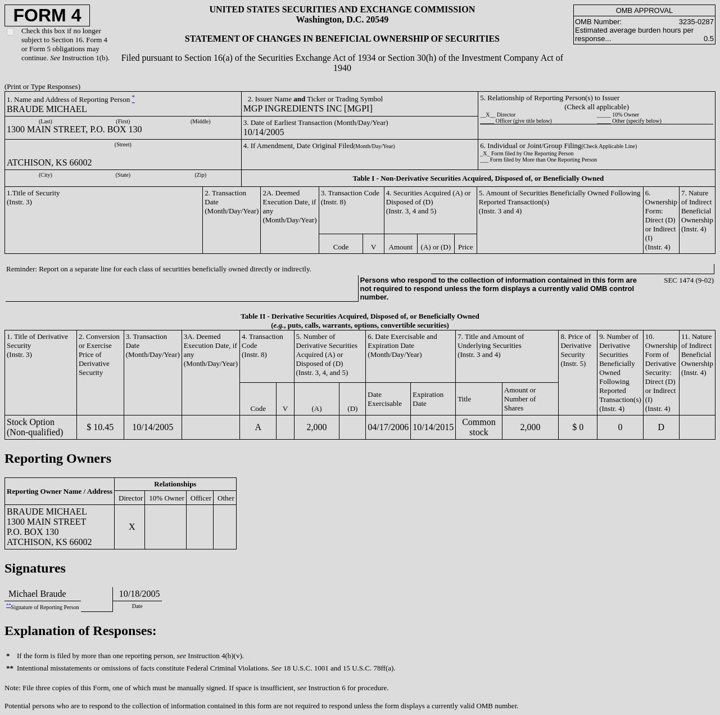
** (8, 605)
